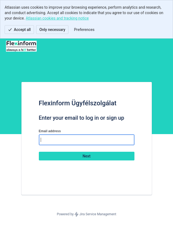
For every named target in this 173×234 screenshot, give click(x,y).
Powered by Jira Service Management (86, 214)
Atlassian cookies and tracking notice (57, 18)
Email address (50, 131)
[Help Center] (21, 46)
